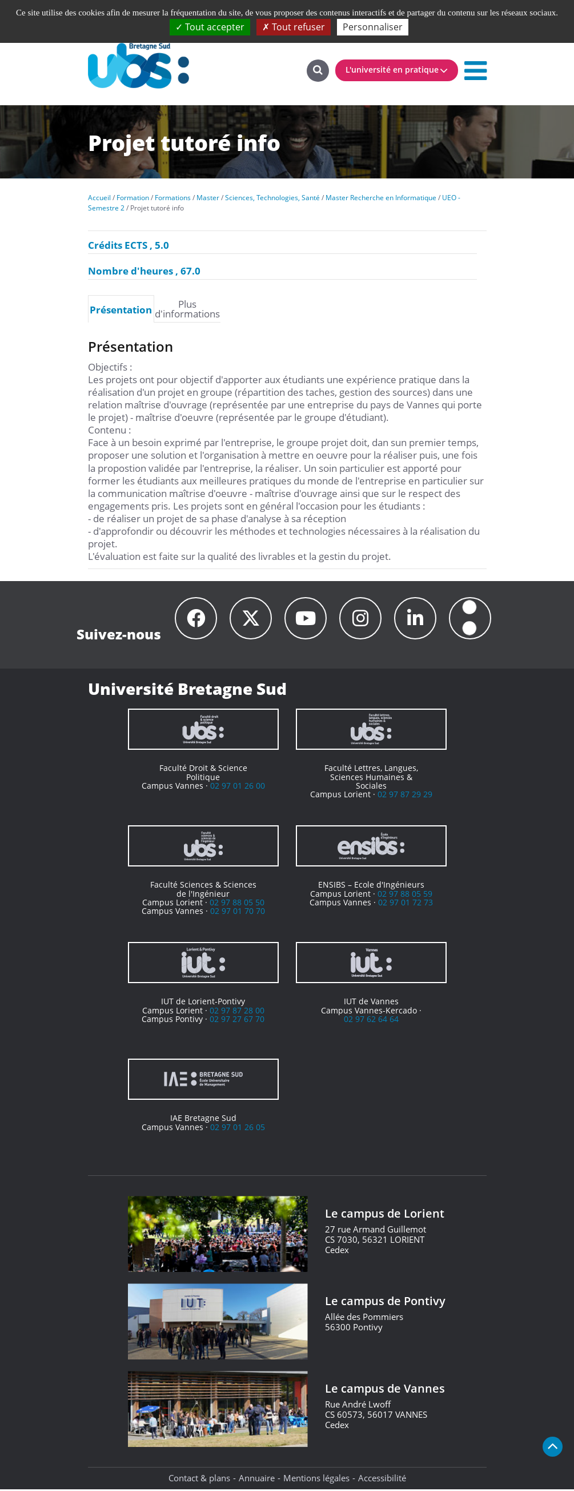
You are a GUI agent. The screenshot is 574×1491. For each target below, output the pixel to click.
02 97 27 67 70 (237, 1020)
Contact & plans (199, 1479)
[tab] (121, 309)
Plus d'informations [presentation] (187, 309)
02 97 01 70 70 (237, 912)
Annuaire (257, 1479)
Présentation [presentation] (121, 309)
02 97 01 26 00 (237, 787)
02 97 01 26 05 (237, 1128)
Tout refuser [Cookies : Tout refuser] (293, 27)
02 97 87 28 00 (237, 1012)
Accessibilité (382, 1479)
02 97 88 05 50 (237, 904)
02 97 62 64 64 (371, 1020)
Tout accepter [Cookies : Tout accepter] (209, 27)
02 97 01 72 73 (405, 904)
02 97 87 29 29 (405, 796)
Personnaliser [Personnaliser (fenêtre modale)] (373, 27)
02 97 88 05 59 (405, 895)
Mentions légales (316, 1479)
